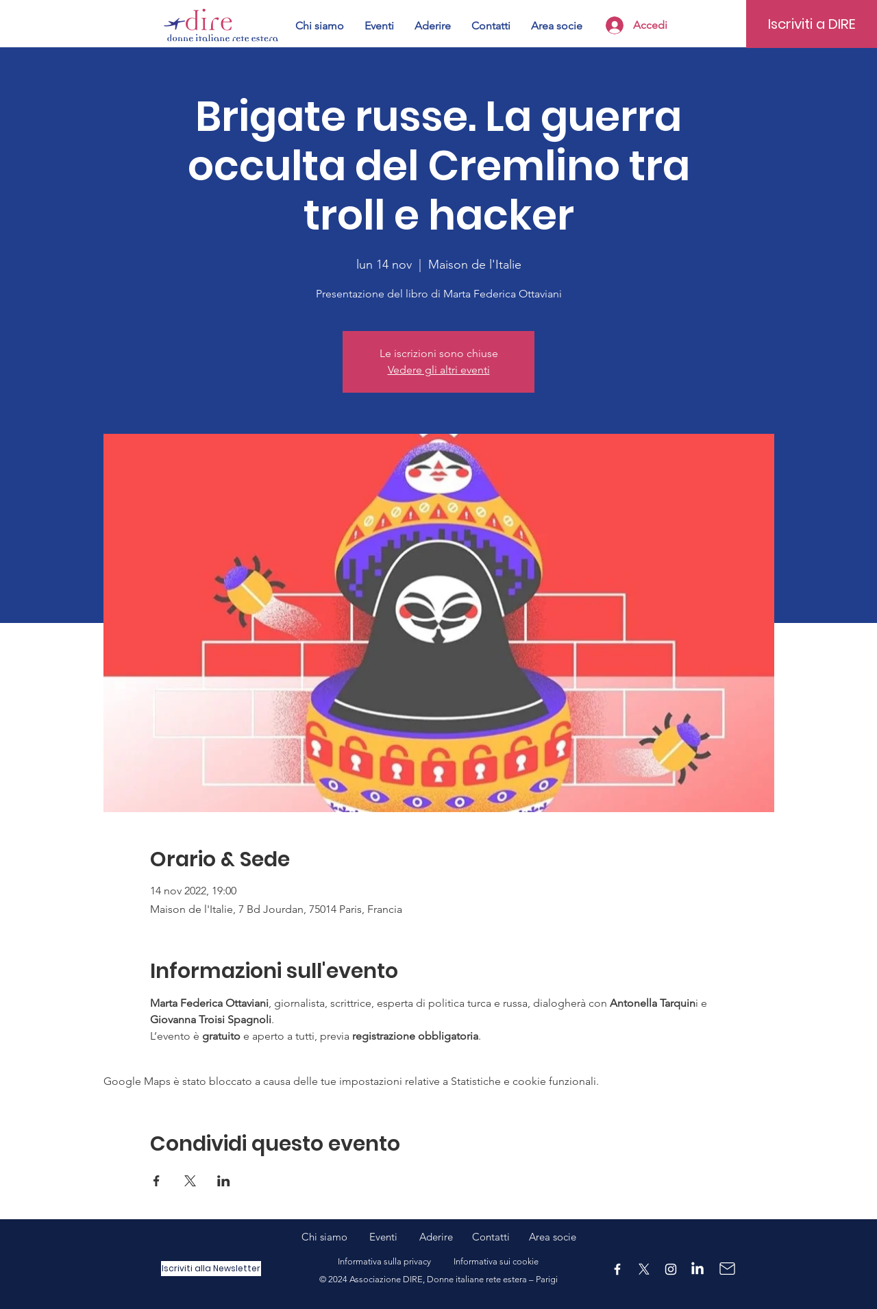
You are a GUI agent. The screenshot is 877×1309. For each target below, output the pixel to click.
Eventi (394, 1236)
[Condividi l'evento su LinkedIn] (223, 1180)
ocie (566, 1236)
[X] (644, 1269)
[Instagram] (670, 1269)
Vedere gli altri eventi (439, 369)
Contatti (491, 1236)
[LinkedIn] (697, 1269)
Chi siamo (335, 1236)
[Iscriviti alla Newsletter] (211, 1268)
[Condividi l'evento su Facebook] (156, 1180)
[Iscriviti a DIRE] (811, 24)
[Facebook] (617, 1269)
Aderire (436, 1236)
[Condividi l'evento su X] (190, 1180)
